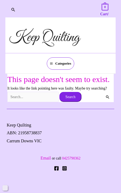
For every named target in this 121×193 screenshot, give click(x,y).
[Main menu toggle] (60, 63)
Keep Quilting (44, 37)
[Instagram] (64, 168)
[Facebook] (56, 168)
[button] (13, 9)
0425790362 (71, 158)
